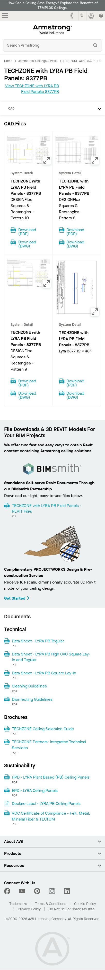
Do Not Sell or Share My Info (71, 909)
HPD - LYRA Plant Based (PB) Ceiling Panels (51, 777)
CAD (11, 108)
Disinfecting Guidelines (32, 699)
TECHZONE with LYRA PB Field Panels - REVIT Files (46, 508)
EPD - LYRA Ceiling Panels (35, 790)
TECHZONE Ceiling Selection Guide (43, 728)
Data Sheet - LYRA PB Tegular (38, 641)
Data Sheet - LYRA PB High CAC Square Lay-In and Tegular (51, 656)
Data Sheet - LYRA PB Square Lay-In (44, 673)
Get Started (17, 598)
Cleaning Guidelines (29, 686)
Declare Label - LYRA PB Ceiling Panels (46, 803)
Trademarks (18, 903)
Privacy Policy (29, 909)
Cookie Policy (85, 903)
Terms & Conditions (50, 903)
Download (27, 231)
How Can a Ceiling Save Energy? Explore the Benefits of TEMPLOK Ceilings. (52, 5)
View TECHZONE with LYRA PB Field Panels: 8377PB (32, 88)
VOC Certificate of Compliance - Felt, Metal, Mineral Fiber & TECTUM (51, 816)
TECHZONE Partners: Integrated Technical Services (49, 744)
